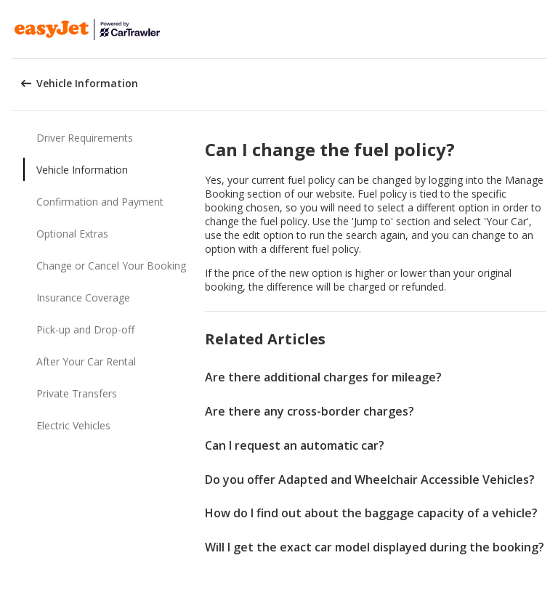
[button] (542, 29)
